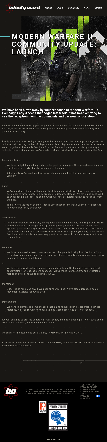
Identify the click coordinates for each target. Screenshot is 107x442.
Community (73, 8)
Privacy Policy (88, 387)
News (87, 8)
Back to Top (54, 439)
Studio (60, 8)
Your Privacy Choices (85, 395)
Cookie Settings (90, 391)
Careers (98, 8)
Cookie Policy (88, 389)
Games (48, 8)
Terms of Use (88, 384)
